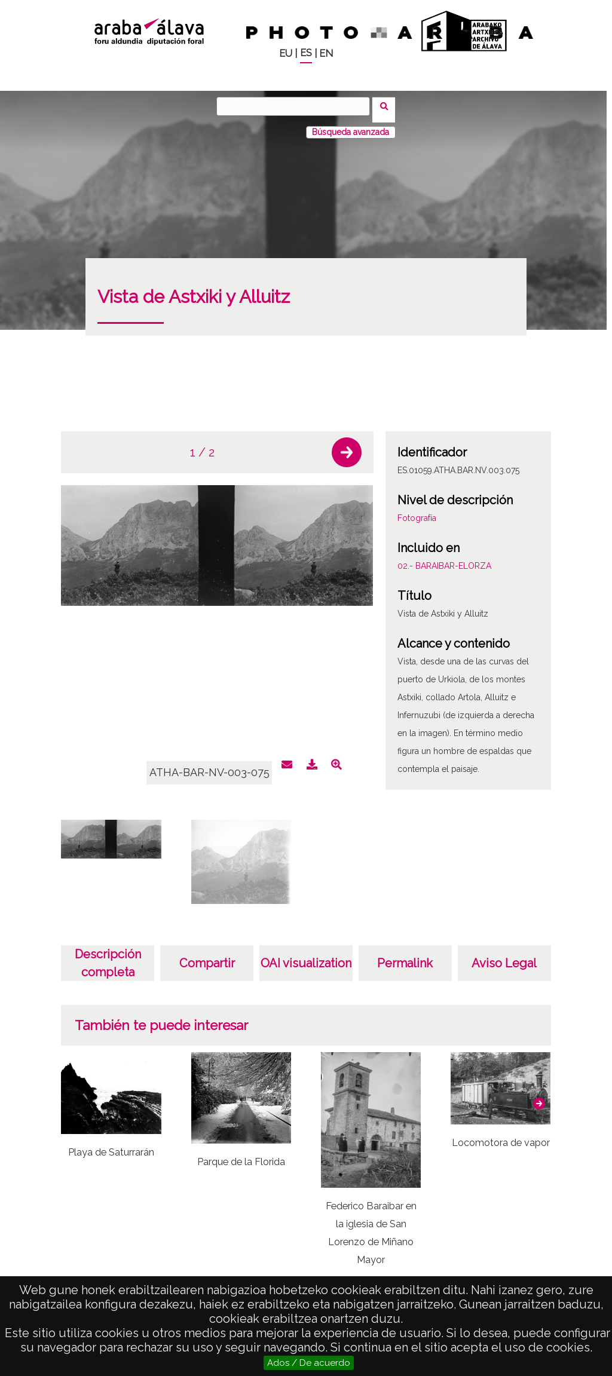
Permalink (405, 956)
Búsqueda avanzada (350, 125)
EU (285, 53)
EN (326, 53)
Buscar (388, 106)
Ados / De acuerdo (308, 1362)
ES (306, 53)
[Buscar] (297, 106)
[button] (347, 445)
